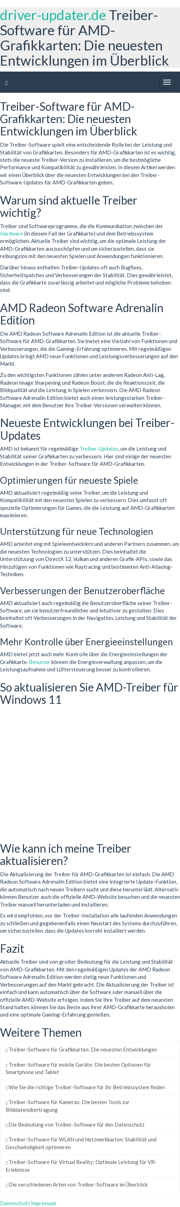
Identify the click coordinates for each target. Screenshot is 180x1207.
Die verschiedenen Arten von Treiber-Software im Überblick (77, 1184)
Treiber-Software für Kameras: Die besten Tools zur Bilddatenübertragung (68, 1105)
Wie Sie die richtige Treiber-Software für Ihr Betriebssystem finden (85, 1087)
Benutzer (39, 662)
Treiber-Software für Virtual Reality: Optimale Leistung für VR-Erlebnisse (81, 1165)
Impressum (43, 1203)
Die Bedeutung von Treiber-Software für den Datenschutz (75, 1124)
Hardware (11, 233)
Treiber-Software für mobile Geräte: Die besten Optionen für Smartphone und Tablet (78, 1068)
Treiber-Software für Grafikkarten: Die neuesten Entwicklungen (81, 1049)
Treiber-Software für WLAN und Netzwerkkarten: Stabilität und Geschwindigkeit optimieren (81, 1143)
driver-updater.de (53, 15)
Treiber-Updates (99, 448)
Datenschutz (15, 1203)
